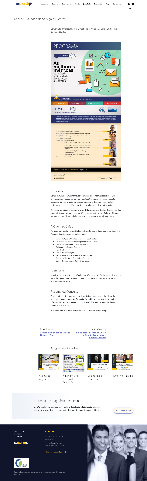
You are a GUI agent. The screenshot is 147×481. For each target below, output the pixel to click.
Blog (107, 4)
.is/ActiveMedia (18, 474)
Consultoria (66, 4)
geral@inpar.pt (49, 439)
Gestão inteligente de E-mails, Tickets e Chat (55, 334)
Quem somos (43, 4)
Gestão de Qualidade (83, 4)
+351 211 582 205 (50, 437)
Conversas (18, 436)
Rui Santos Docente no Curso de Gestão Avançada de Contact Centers (91, 335)
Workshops (18, 434)
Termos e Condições (44, 472)
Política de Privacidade (58, 472)
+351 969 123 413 (61, 437)
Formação (98, 4)
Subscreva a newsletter (53, 452)
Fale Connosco (121, 410)
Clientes (55, 4)
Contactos (117, 4)
